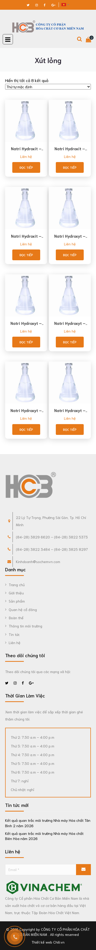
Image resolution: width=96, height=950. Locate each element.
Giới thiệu (16, 593)
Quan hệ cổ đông (23, 609)
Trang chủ (17, 584)
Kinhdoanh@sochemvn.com (38, 561)
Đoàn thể (16, 617)
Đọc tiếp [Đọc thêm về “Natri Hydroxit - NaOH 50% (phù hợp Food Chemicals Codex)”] (26, 255)
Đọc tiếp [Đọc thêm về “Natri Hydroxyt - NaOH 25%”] (70, 255)
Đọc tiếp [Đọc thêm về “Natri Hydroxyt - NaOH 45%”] (26, 429)
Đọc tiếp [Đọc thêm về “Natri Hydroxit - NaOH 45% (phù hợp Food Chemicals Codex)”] (70, 167)
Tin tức (14, 634)
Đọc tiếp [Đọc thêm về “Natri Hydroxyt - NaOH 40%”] (70, 342)
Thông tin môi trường (25, 626)
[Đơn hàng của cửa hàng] (48, 86)
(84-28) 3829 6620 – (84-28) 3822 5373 (52, 537)
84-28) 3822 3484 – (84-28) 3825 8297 (52, 549)
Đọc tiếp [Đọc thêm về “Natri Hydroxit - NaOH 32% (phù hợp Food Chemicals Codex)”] (26, 167)
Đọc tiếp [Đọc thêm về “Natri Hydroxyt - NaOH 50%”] (70, 429)
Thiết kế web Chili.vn (48, 942)
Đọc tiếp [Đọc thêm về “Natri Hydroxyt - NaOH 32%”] (26, 342)
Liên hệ (26, 156)
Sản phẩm (17, 601)
